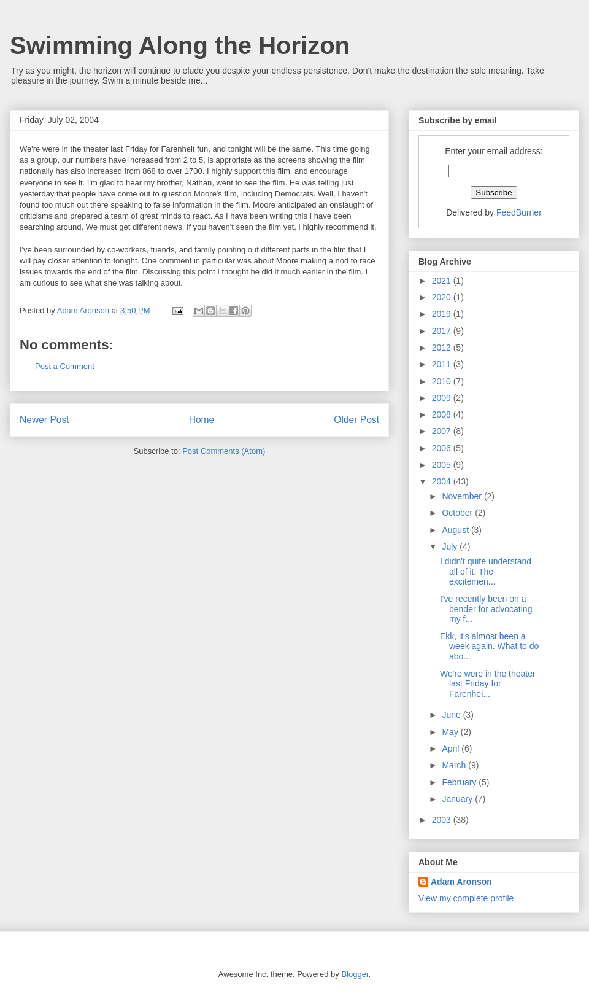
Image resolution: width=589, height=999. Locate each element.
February (460, 782)
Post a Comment (64, 366)
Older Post (356, 419)
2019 (442, 314)
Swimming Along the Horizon (180, 45)
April (451, 748)
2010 (442, 381)
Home (202, 419)
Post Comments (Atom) (223, 451)
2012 (442, 347)
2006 (442, 448)
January (458, 799)
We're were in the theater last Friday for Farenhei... (488, 684)
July (451, 546)
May (451, 732)
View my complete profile (466, 898)
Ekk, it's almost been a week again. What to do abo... (489, 646)
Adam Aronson (461, 882)
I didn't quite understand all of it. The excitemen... (485, 571)
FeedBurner (519, 212)
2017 (442, 331)
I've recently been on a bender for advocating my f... (486, 609)
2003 (442, 820)
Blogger (354, 974)
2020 (442, 297)
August (456, 530)
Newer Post (44, 419)
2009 (442, 398)
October (458, 513)
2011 (442, 364)
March (455, 765)
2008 (442, 414)
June (452, 715)
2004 (442, 481)
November (462, 496)
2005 (442, 465)
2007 (442, 431)
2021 (442, 281)
